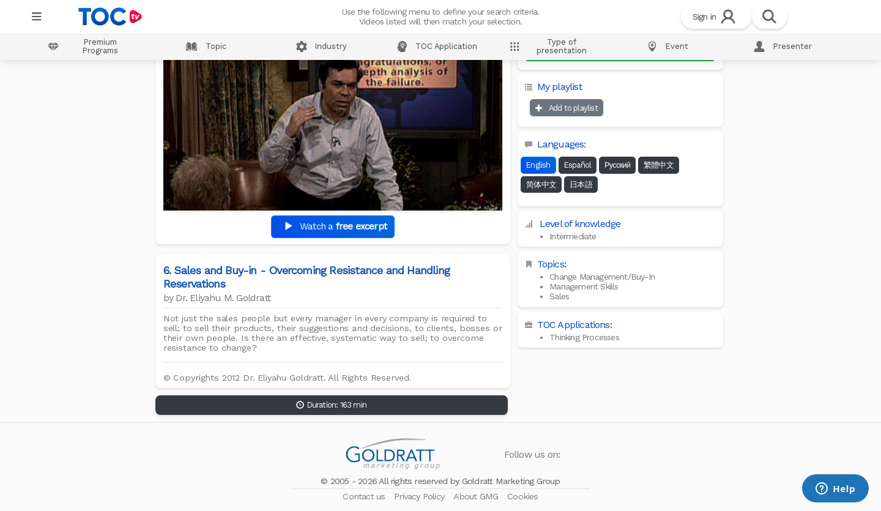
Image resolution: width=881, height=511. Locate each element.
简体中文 (541, 184)
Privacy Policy (420, 496)
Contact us (365, 496)
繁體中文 (659, 165)
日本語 (581, 184)
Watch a (333, 226)
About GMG (477, 496)
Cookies (522, 496)
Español (577, 165)
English (538, 165)
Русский (617, 165)
